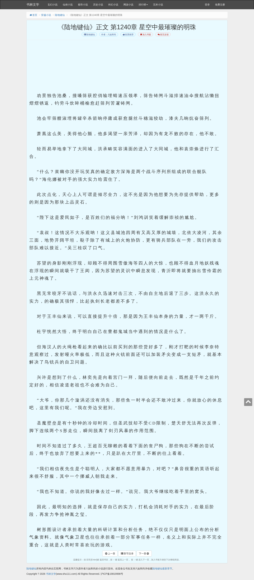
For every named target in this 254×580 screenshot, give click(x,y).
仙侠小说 (68, 4)
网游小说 (128, 4)
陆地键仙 (60, 15)
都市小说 (83, 4)
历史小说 (98, 4)
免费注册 (220, 4)
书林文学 (32, 4)
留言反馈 (162, 34)
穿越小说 (46, 15)
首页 (33, 15)
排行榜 (143, 4)
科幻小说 (113, 4)
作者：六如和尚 (108, 34)
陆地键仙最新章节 (162, 568)
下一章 (144, 553)
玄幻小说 (53, 4)
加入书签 (145, 34)
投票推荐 (128, 34)
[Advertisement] (127, 67)
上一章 (110, 553)
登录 (207, 4)
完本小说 (158, 4)
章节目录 (127, 553)
